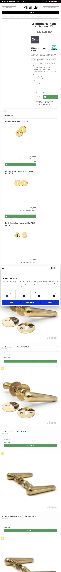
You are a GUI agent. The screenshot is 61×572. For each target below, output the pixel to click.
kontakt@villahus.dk (12, 531)
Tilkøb (5, 110)
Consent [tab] (10, 273)
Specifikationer (11, 110)
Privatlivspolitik (27, 570)
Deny (11, 302)
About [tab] (50, 273)
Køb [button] (47, 97)
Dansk (45, 1)
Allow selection (30, 302)
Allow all (49, 302)
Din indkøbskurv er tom (51, 8)
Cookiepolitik (34, 570)
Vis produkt (30, 245)
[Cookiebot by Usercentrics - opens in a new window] (52, 268)
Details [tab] (30, 273)
